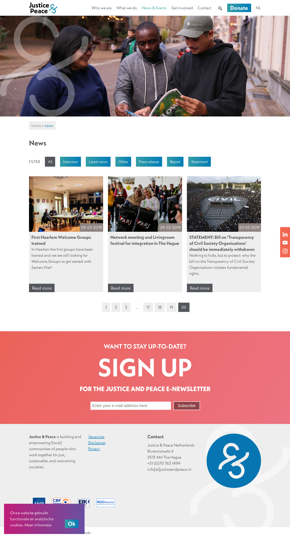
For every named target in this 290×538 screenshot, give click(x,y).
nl (258, 7)
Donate (239, 7)
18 (160, 307)
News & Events (154, 7)
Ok (72, 523)
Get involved (182, 7)
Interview (70, 161)
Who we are (101, 7)
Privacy (94, 448)
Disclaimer (97, 442)
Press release (149, 161)
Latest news (98, 161)
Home (36, 125)
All (50, 161)
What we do (126, 7)
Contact (204, 7)
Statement (199, 161)
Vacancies (96, 436)
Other (123, 161)
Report (175, 161)
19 (171, 307)
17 (148, 307)
